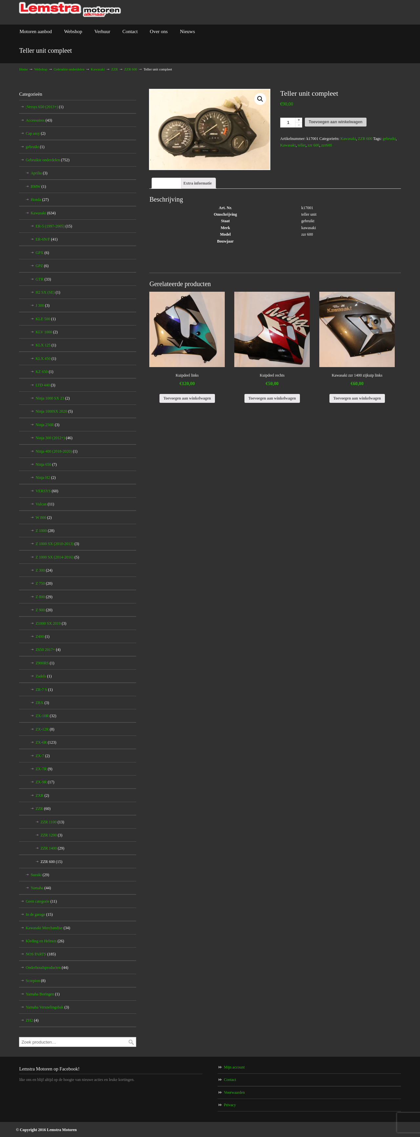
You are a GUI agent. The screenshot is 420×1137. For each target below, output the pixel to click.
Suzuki (40, 875)
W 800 (43, 517)
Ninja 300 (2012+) (53, 438)
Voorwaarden (234, 1092)
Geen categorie (41, 901)
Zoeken (131, 1042)
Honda (40, 199)
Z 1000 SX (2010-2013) (57, 543)
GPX (42, 252)
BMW (38, 186)
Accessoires (39, 120)
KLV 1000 (46, 332)
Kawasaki (98, 69)
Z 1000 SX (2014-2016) (57, 557)
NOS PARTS (41, 954)
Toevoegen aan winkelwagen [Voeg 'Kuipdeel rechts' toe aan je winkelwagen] (272, 398)
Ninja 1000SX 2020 (54, 411)
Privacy (230, 1105)
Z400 (42, 636)
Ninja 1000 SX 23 (52, 398)
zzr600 (326, 145)
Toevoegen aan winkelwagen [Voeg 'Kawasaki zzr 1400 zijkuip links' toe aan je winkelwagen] (357, 398)
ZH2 (32, 1020)
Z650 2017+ (47, 649)
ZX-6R (45, 742)
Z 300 (43, 570)
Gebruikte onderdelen (69, 69)
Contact (230, 1079)
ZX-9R (44, 782)
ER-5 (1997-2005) (53, 226)
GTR (43, 279)
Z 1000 (44, 530)
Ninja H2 (45, 477)
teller (301, 145)
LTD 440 (45, 385)
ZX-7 (42, 756)
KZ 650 (44, 371)
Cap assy (35, 133)
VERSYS (46, 491)
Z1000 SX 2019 (50, 623)
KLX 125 (45, 345)
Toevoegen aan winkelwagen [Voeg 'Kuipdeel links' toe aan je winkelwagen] (187, 398)
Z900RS (44, 663)
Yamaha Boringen (42, 994)
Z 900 (43, 610)
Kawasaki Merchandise (48, 928)
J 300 (42, 305)
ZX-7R (43, 769)
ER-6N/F (46, 239)
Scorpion (35, 980)
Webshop (40, 69)
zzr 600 (313, 145)
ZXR (42, 795)
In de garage (39, 914)
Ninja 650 (46, 464)
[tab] (166, 183)
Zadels (43, 676)
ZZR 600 (130, 69)
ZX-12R (44, 729)
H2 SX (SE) (47, 292)
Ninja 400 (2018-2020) (56, 451)
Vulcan (44, 504)
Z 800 (43, 597)
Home (23, 69)
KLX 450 (45, 358)
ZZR (114, 69)
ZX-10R (45, 716)
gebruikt (389, 138)
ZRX (42, 702)
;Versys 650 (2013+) (44, 107)
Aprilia (39, 173)
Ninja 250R (47, 424)
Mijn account (234, 1067)
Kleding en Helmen (45, 941)
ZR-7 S (43, 689)
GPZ (42, 266)
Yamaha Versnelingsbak (47, 1007)
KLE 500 (45, 319)
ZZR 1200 (51, 835)
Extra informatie (197, 183)
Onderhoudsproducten (47, 967)
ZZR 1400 (52, 848)
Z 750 (43, 583)
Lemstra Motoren (70, 9)
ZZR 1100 (52, 822)
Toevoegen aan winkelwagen (336, 122)
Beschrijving (166, 183)
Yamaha (41, 888)
